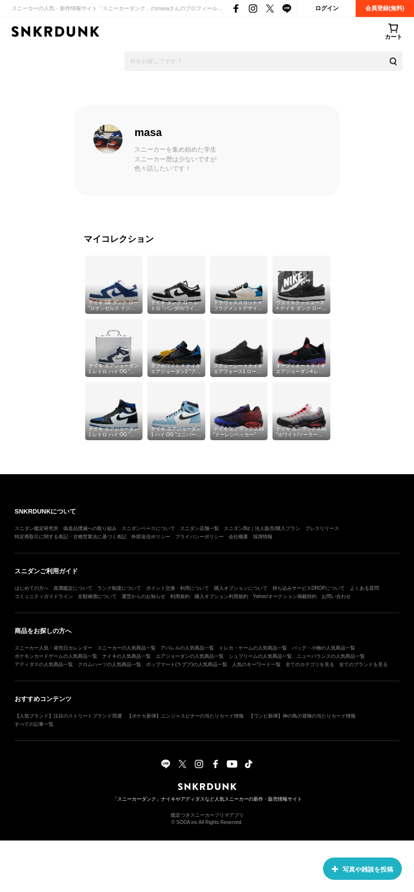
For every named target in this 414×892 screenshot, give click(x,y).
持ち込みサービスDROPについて (308, 588)
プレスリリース (322, 528)
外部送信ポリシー (150, 536)
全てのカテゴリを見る (310, 664)
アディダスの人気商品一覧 (44, 664)
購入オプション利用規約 (221, 596)
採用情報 (262, 536)
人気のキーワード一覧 (256, 664)
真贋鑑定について (73, 588)
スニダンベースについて (148, 528)
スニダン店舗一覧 (199, 528)
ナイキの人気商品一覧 (126, 656)
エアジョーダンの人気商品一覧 (190, 656)
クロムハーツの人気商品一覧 (109, 664)
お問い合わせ (336, 596)
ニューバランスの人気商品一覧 (331, 656)
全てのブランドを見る (363, 664)
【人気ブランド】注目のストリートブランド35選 (68, 716)
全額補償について (97, 596)
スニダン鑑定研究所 (36, 528)
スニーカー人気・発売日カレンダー (53, 648)
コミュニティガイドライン (44, 596)
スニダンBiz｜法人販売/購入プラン (262, 528)
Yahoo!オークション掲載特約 (285, 596)
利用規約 (180, 596)
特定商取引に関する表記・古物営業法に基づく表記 (70, 536)
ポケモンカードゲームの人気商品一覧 (56, 656)
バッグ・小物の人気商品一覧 (323, 648)
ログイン (327, 8)
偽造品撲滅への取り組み (90, 528)
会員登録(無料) (384, 8)
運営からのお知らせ (143, 596)
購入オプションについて (241, 588)
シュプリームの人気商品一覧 (260, 656)
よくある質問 (364, 588)
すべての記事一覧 (34, 724)
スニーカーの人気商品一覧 (126, 648)
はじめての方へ (32, 588)
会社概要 (238, 536)
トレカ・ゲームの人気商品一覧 (253, 648)
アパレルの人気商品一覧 (187, 648)
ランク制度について (119, 588)
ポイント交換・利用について (177, 588)
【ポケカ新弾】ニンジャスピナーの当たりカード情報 (185, 716)
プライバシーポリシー (199, 536)
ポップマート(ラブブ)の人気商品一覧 (186, 664)
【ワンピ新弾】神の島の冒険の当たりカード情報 (302, 716)
